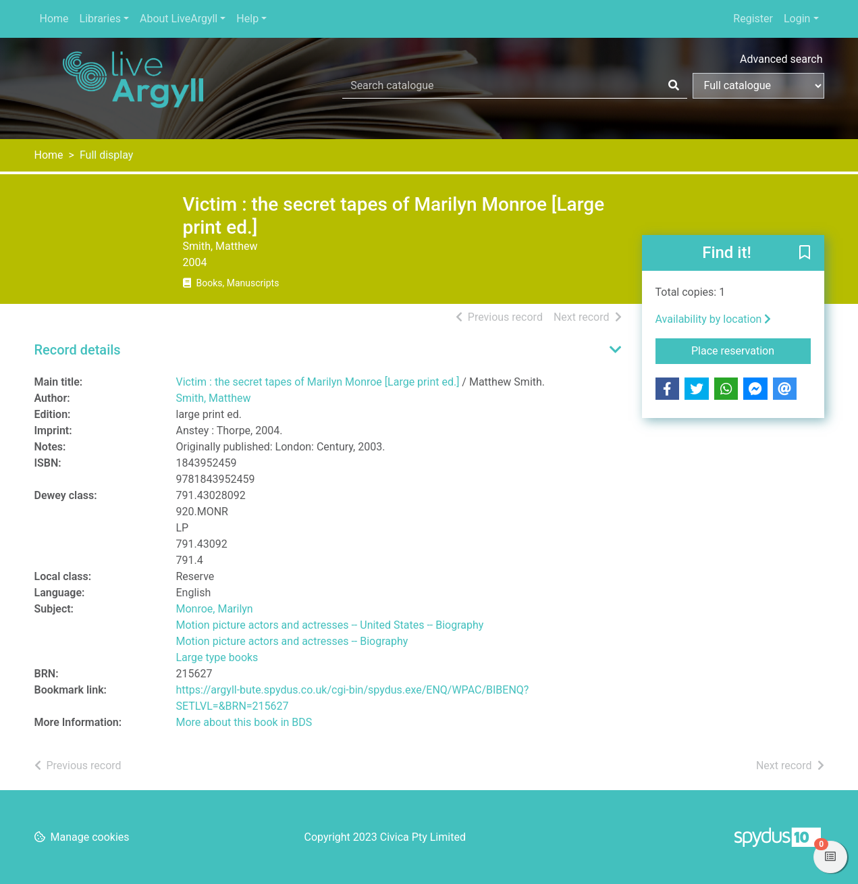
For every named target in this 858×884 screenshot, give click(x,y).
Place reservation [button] (751, 349)
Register (753, 18)
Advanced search (781, 59)
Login (797, 18)
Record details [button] (77, 350)
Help (247, 18)
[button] (805, 254)
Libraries (100, 18)
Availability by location (713, 319)
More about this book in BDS (244, 722)
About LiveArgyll (178, 18)
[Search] (673, 86)
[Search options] (758, 86)
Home (54, 18)
